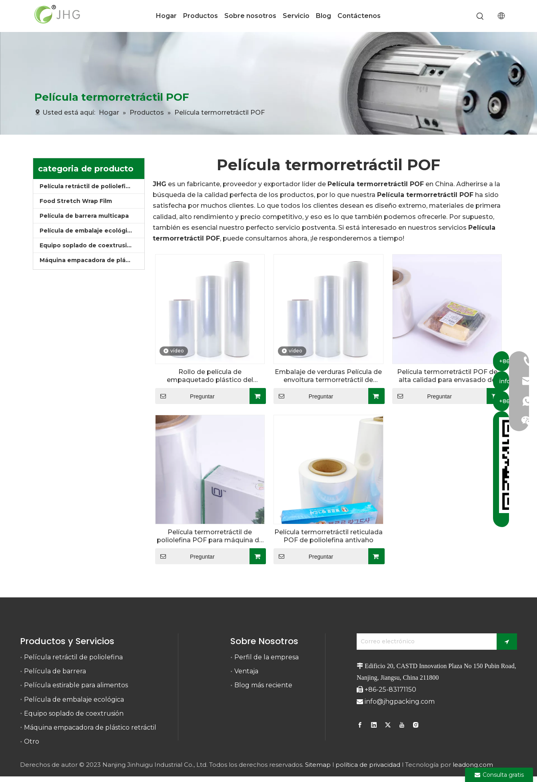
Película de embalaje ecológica (87, 230)
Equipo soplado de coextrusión (87, 245)
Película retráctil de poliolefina (86, 186)
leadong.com (473, 764)
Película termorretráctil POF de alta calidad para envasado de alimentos (447, 376)
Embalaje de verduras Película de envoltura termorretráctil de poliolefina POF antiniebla (328, 376)
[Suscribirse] (507, 641)
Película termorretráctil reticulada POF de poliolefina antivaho (328, 536)
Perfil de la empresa (266, 657)
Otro (31, 741)
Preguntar (185, 396)
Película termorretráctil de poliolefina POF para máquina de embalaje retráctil (210, 536)
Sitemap (318, 764)
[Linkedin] (374, 724)
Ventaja (246, 671)
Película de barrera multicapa (84, 215)
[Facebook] (361, 724)
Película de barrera (55, 671)
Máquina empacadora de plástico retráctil (92, 260)
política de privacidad (367, 764)
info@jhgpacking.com (400, 701)
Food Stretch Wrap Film (76, 201)
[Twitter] (388, 724)
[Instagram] (416, 724)
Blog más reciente (263, 685)
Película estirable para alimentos (76, 685)
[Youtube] (402, 724)
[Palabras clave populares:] (480, 16)
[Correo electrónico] (425, 641)
